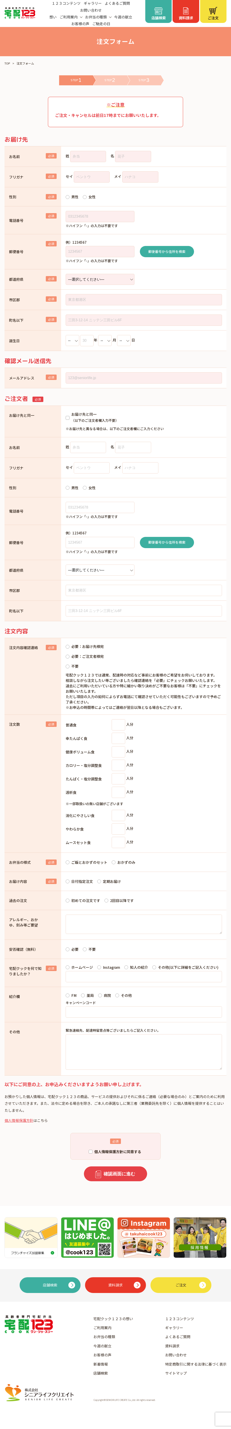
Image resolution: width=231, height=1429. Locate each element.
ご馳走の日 (101, 23)
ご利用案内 (102, 1336)
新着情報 (100, 1373)
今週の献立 (123, 17)
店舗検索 (100, 1382)
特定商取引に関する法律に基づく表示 (195, 1373)
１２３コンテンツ (179, 1327)
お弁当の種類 (104, 1345)
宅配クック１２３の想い (113, 1327)
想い (53, 17)
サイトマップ (176, 1382)
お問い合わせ (91, 10)
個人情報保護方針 (19, 1129)
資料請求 (172, 1355)
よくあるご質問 (177, 1345)
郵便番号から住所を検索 (166, 251)
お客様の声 (80, 23)
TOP (7, 63)
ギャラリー (174, 1336)
